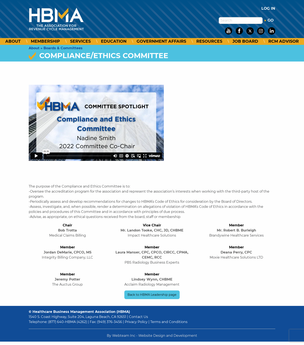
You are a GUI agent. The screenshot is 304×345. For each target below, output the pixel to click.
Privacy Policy (136, 322)
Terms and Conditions (168, 322)
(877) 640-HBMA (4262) (67, 322)
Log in (268, 8)
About (13, 41)
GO (269, 20)
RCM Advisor (283, 41)
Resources (209, 41)
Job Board (245, 41)
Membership (45, 41)
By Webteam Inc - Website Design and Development (152, 336)
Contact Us (138, 317)
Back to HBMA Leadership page (152, 295)
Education (113, 41)
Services (80, 41)
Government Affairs (161, 41)
